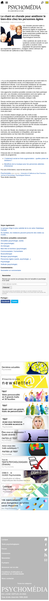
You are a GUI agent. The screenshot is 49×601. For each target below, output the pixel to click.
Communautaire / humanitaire (12, 251)
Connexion (6, 553)
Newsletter (6, 558)
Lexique (5, 539)
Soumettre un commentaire (11, 270)
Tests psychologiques (10, 544)
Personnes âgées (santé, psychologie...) (16, 259)
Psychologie (5, 262)
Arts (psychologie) (7, 243)
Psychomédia (5, 22)
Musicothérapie (6, 254)
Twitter (14, 301)
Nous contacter (8, 578)
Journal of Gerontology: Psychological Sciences (16, 175)
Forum (4, 549)
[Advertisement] (24, 65)
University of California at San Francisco (33, 173)
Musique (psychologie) (9, 256)
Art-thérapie (5, 246)
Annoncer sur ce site (10, 567)
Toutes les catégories (24, 583)
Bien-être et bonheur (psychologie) (13, 249)
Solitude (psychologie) (9, 264)
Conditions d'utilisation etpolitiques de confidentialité (13, 573)
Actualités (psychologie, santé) (12, 241)
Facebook (5, 301)
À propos (5, 563)
